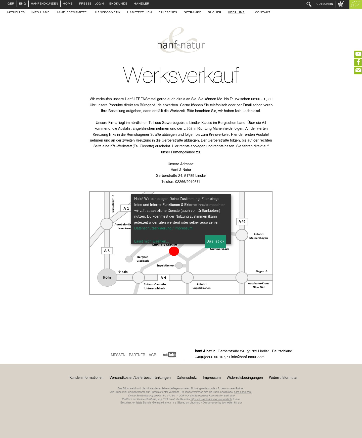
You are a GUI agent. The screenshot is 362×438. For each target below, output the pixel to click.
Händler (141, 4)
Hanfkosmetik (108, 13)
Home (68, 4)
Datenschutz (187, 378)
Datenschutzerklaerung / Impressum (163, 228)
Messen (118, 355)
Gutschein (324, 4)
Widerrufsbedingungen (245, 378)
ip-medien (227, 402)
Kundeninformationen (86, 378)
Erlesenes (168, 13)
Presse (85, 4)
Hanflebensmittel (72, 13)
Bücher (214, 13)
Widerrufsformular (283, 378)
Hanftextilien (139, 13)
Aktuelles (16, 13)
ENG (22, 4)
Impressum (212, 378)
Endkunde (118, 4)
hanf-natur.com (243, 392)
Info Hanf (40, 13)
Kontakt (262, 13)
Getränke (192, 13)
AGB (152, 355)
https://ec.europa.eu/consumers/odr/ (211, 399)
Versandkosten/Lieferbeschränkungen (140, 378)
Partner (137, 355)
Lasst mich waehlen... (151, 241)
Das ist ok (215, 241)
